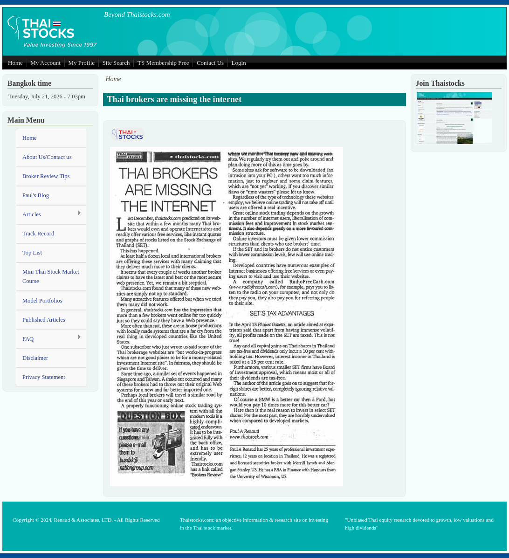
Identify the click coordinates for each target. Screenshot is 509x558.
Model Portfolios (42, 300)
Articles (49, 214)
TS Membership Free (163, 62)
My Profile (81, 62)
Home (15, 62)
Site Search (116, 62)
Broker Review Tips (45, 176)
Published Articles (43, 320)
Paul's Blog (35, 195)
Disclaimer (35, 358)
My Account (45, 62)
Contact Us (210, 62)
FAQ (49, 338)
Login (239, 62)
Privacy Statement (43, 377)
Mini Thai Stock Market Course (50, 276)
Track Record (38, 233)
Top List (32, 252)
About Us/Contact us (47, 157)
